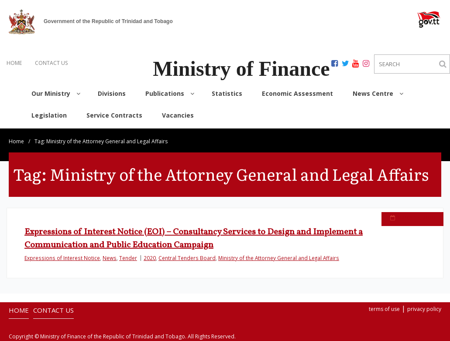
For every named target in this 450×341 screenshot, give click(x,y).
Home (16, 141)
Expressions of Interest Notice (62, 257)
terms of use (384, 309)
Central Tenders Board (187, 257)
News (110, 257)
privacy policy (424, 309)
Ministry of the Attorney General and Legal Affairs (278, 257)
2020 (150, 257)
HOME (14, 63)
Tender (128, 257)
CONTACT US (51, 63)
